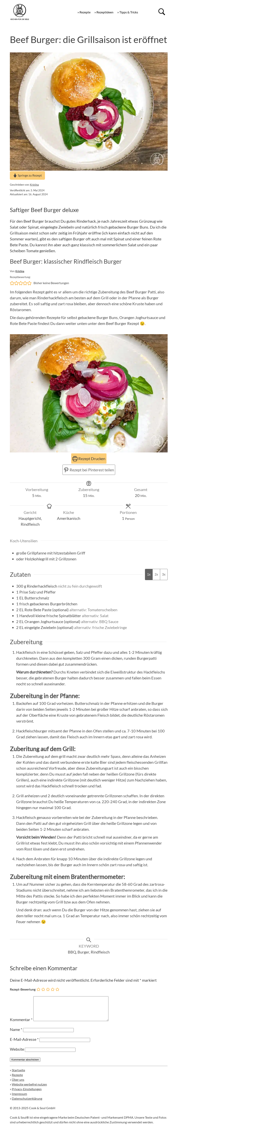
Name (16, 1034)
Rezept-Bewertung (22, 989)
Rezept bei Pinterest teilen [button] (89, 469)
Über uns (18, 1084)
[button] (12, 283)
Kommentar (21, 1024)
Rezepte (17, 1079)
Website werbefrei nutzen (29, 1089)
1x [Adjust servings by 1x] (148, 574)
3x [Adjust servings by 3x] (163, 574)
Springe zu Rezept (27, 175)
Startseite (18, 1075)
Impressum (19, 1098)
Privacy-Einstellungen (27, 1094)
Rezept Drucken (88, 458)
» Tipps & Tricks (127, 12)
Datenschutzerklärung (27, 1103)
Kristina (34, 184)
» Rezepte (84, 12)
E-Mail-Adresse (24, 1044)
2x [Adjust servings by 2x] (156, 574)
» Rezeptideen (103, 12)
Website (17, 1053)
